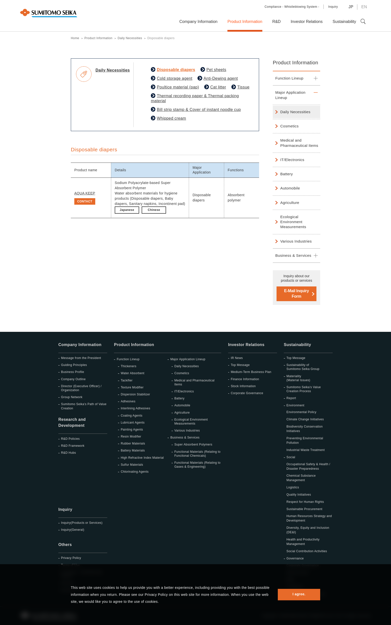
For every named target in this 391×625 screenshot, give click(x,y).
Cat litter (218, 87)
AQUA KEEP (84, 193)
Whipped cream (171, 118)
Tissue (243, 87)
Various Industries (296, 241)
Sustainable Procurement (304, 509)
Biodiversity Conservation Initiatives (305, 429)
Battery (286, 174)
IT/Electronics (292, 160)
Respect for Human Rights (305, 502)
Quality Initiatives (299, 494)
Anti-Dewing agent (220, 78)
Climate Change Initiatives (305, 419)
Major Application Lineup (290, 94)
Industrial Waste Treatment (306, 450)
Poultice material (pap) (178, 87)
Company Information (79, 345)
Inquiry (333, 6)
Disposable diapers (176, 70)
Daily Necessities (295, 112)
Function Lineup (289, 78)
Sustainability (297, 345)
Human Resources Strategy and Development (309, 518)
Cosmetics (289, 126)
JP (350, 7)
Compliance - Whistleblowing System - (292, 6)
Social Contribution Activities (307, 551)
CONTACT (85, 201)
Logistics (293, 487)
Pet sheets (216, 70)
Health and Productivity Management (303, 542)
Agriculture (289, 202)
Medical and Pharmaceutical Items (299, 142)
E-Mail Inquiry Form (296, 293)
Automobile (290, 188)
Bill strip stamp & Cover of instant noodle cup (199, 109)
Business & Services (293, 255)
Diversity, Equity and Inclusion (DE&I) (308, 530)
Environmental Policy (301, 412)
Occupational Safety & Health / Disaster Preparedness (308, 466)
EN (364, 7)
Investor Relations (246, 345)
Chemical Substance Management (301, 478)
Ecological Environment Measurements (293, 222)
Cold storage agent (174, 78)
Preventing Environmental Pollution (305, 441)
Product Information (295, 62)
